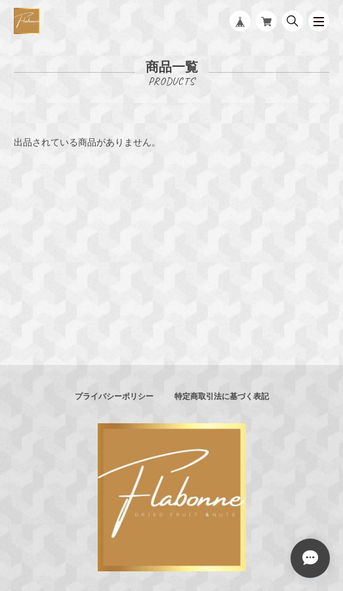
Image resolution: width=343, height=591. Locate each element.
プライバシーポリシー (114, 396)
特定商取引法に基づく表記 (221, 396)
